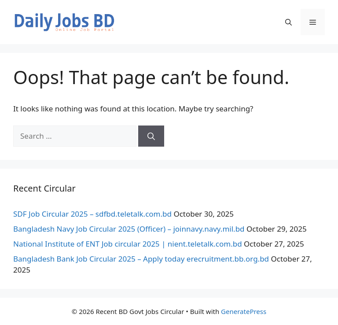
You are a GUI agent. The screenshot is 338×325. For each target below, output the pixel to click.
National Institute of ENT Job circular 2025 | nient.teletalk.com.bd (127, 244)
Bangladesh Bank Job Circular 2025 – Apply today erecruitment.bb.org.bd (141, 259)
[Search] (151, 136)
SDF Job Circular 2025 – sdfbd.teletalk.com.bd (92, 214)
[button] (288, 22)
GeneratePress (243, 311)
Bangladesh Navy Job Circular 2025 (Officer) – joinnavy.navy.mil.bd (129, 229)
